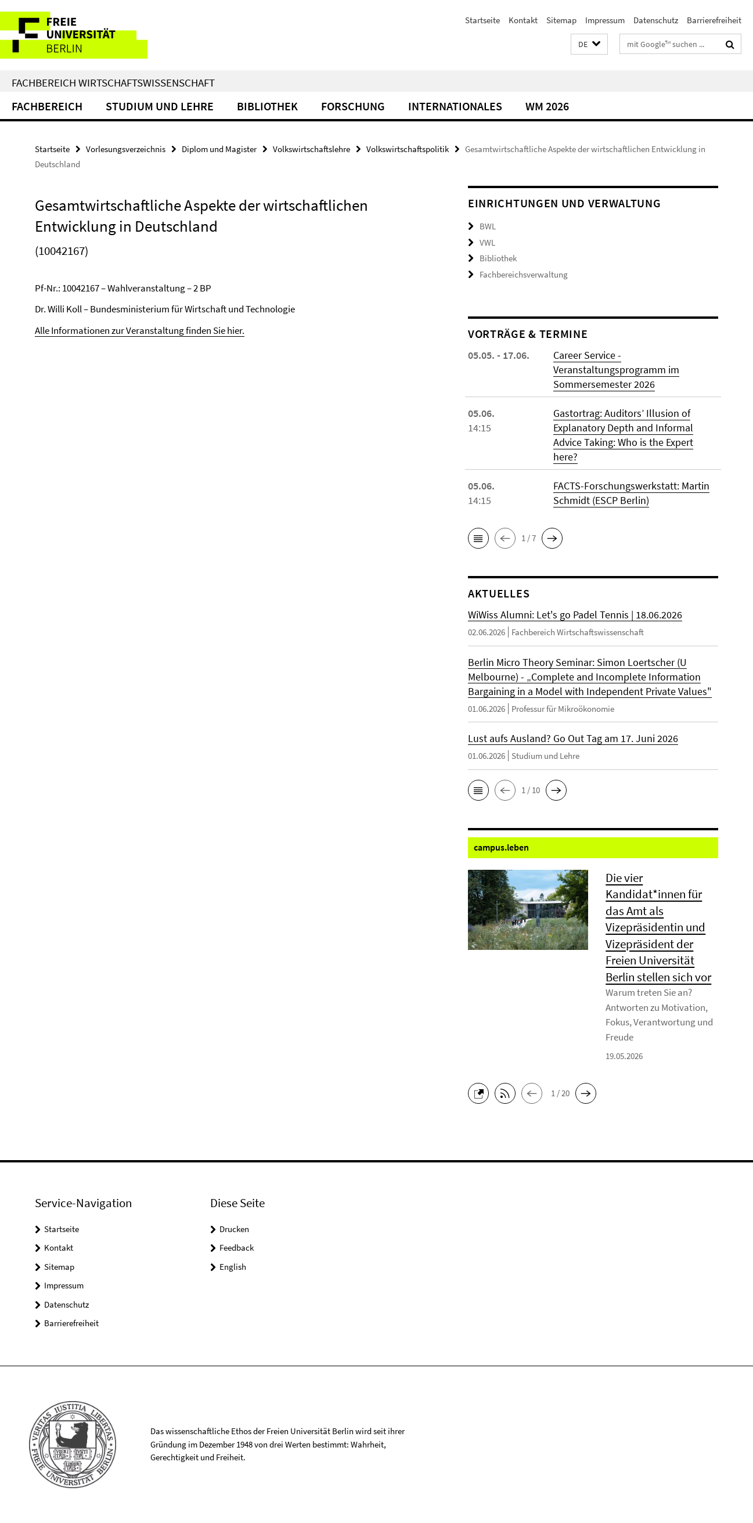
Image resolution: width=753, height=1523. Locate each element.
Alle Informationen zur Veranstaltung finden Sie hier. (139, 330)
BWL (488, 226)
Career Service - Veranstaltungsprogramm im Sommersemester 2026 (616, 369)
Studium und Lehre (160, 106)
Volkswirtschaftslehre (311, 148)
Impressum (605, 20)
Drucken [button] (234, 1228)
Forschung (353, 106)
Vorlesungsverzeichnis (125, 148)
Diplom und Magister (219, 148)
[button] (589, 44)
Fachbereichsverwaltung (524, 274)
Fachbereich (47, 106)
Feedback (236, 1247)
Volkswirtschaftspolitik (407, 148)
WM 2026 (547, 106)
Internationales (455, 106)
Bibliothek (267, 106)
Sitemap (561, 20)
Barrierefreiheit (714, 20)
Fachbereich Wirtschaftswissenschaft (113, 82)
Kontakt (523, 20)
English (232, 1266)
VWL (487, 242)
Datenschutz (655, 20)
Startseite (482, 20)
